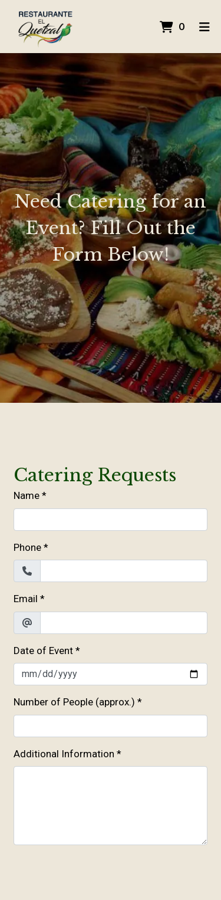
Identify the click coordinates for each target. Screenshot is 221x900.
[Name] (110, 519)
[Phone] (123, 571)
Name (26, 495)
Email (26, 599)
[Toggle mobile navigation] (204, 26)
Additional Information (64, 754)
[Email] (123, 623)
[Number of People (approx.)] (110, 726)
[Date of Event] (110, 674)
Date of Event (43, 650)
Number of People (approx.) (74, 702)
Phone (27, 547)
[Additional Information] (110, 805)
